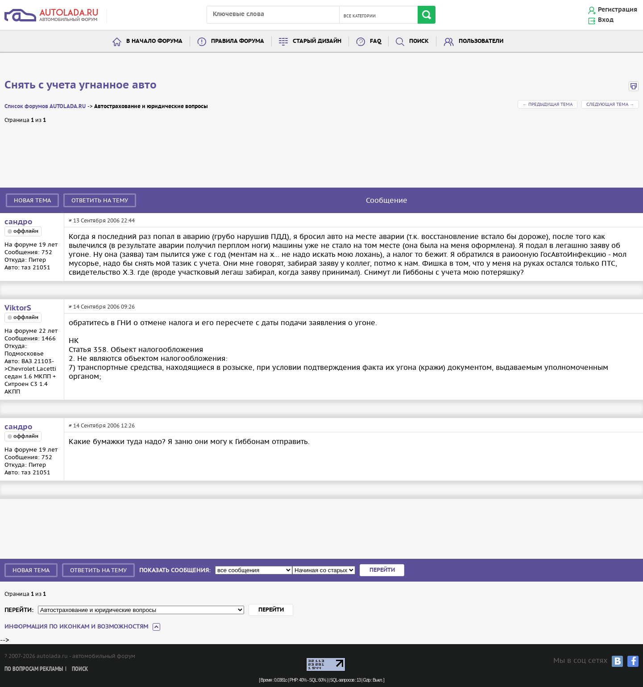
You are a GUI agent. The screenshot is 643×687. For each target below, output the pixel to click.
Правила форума (237, 41)
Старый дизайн (317, 41)
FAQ (375, 41)
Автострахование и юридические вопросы (151, 106)
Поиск (419, 41)
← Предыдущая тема (547, 104)
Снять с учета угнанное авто (80, 85)
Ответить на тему (99, 200)
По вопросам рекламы (33, 669)
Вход (606, 20)
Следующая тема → (610, 104)
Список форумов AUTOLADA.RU (45, 106)
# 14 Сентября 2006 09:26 (102, 306)
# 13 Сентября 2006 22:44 (102, 220)
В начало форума (154, 41)
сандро (18, 222)
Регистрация (617, 9)
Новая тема (32, 200)
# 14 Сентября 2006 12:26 (102, 425)
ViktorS (17, 308)
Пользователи (481, 41)
